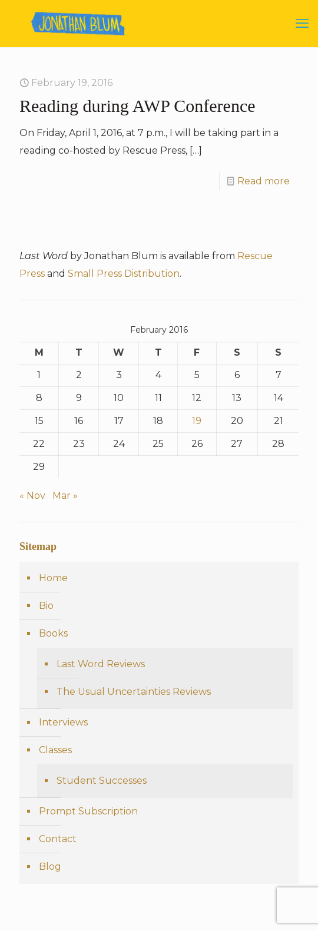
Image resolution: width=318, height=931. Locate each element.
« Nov (32, 495)
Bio (46, 605)
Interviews (63, 722)
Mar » (65, 495)
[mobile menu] (302, 24)
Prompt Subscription (88, 811)
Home (53, 578)
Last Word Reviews (101, 664)
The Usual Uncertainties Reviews (134, 691)
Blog (50, 866)
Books (53, 633)
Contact (58, 838)
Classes (55, 750)
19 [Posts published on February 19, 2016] (196, 420)
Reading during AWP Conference (137, 105)
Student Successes (102, 780)
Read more (263, 181)
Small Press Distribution (124, 273)
